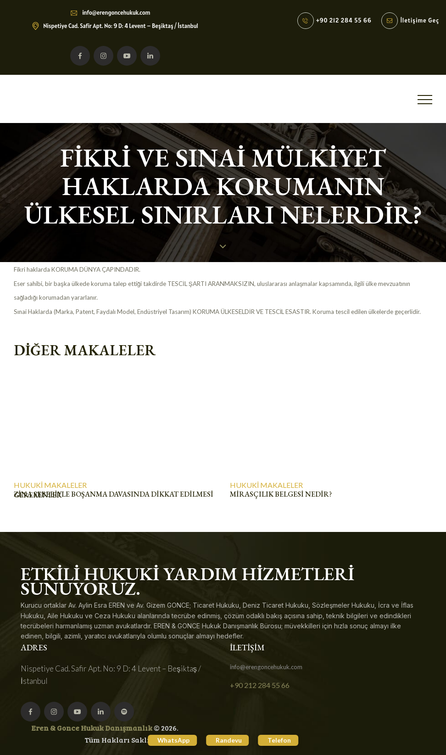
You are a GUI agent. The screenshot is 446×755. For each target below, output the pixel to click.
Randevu (229, 740)
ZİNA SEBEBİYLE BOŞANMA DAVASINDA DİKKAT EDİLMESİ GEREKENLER (113, 494)
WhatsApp (169, 740)
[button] (425, 99)
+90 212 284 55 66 (260, 685)
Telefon (283, 740)
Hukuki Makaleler (50, 485)
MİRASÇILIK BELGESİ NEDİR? (281, 494)
